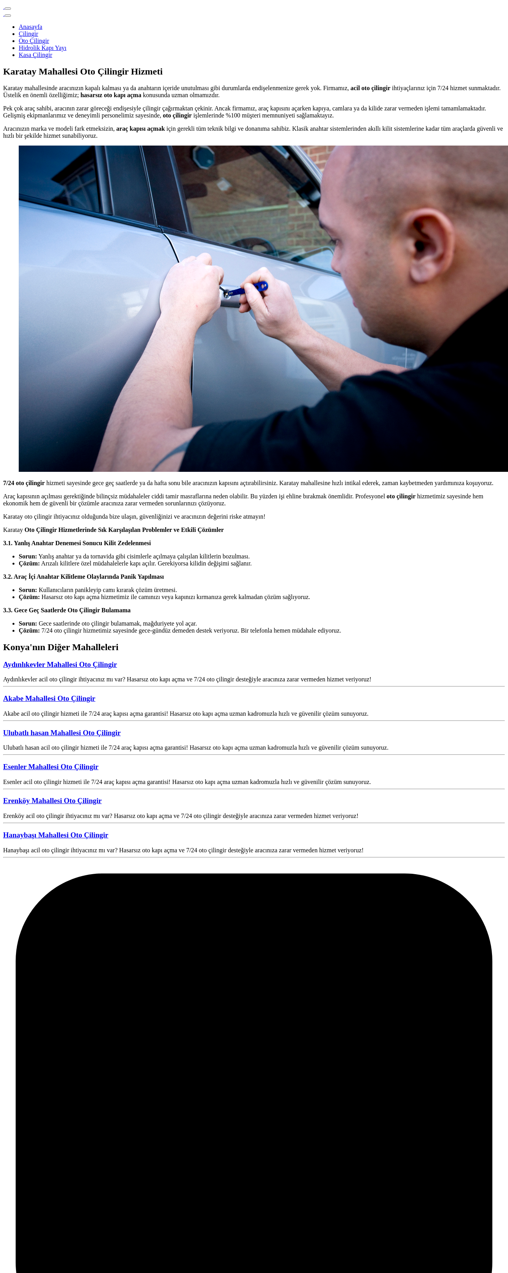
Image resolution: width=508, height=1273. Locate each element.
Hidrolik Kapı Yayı (42, 47)
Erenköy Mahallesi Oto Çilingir (52, 801)
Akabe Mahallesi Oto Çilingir (49, 698)
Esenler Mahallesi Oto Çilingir (50, 767)
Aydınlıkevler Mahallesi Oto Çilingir (60, 664)
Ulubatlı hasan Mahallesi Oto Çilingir (62, 733)
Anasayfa (30, 26)
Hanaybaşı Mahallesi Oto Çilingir (55, 835)
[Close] (8, 15)
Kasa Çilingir (35, 55)
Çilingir (28, 33)
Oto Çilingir (34, 40)
